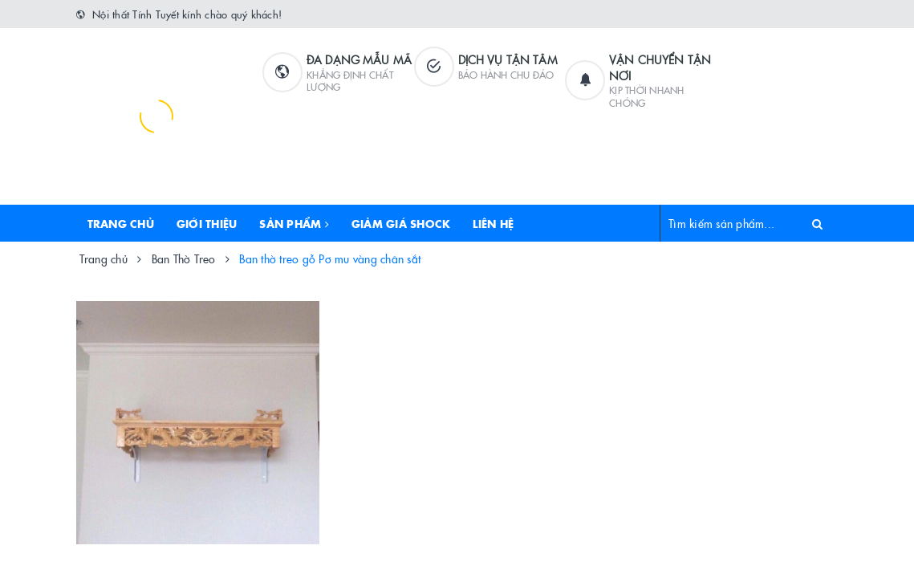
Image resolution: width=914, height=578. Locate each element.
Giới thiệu (207, 223)
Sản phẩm (294, 223)
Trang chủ (120, 223)
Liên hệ (493, 223)
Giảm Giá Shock (401, 223)
